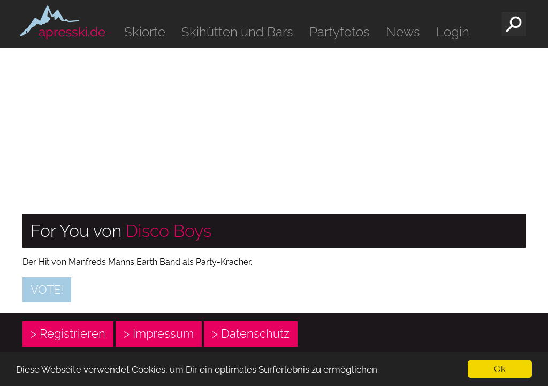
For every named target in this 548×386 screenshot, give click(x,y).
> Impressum (159, 333)
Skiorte (144, 32)
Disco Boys (168, 231)
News (403, 32)
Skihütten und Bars (237, 32)
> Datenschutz (251, 333)
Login (452, 32)
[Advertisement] (274, 129)
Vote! (47, 289)
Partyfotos (339, 32)
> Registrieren (68, 333)
